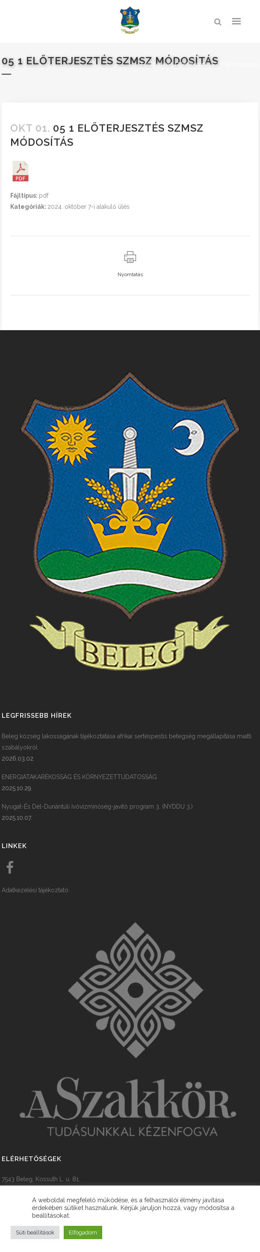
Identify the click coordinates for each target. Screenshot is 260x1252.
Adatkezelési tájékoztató (35, 890)
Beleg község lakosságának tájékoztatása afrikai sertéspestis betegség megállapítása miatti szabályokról (126, 742)
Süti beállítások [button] (35, 1232)
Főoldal (150, 64)
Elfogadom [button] (83, 1232)
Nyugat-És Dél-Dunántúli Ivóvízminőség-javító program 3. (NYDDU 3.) (97, 806)
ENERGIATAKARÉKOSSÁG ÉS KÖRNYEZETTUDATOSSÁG (79, 776)
